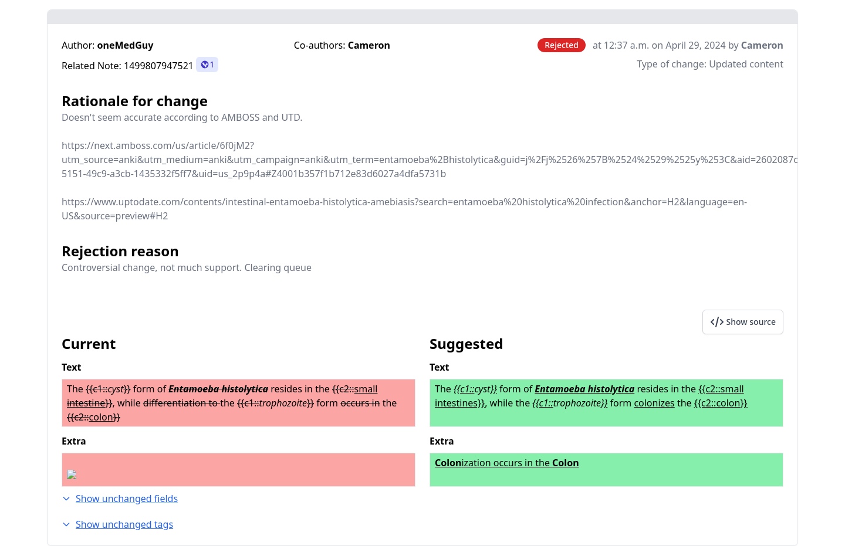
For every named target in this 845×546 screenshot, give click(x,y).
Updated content (746, 63)
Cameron (369, 45)
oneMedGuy (125, 45)
